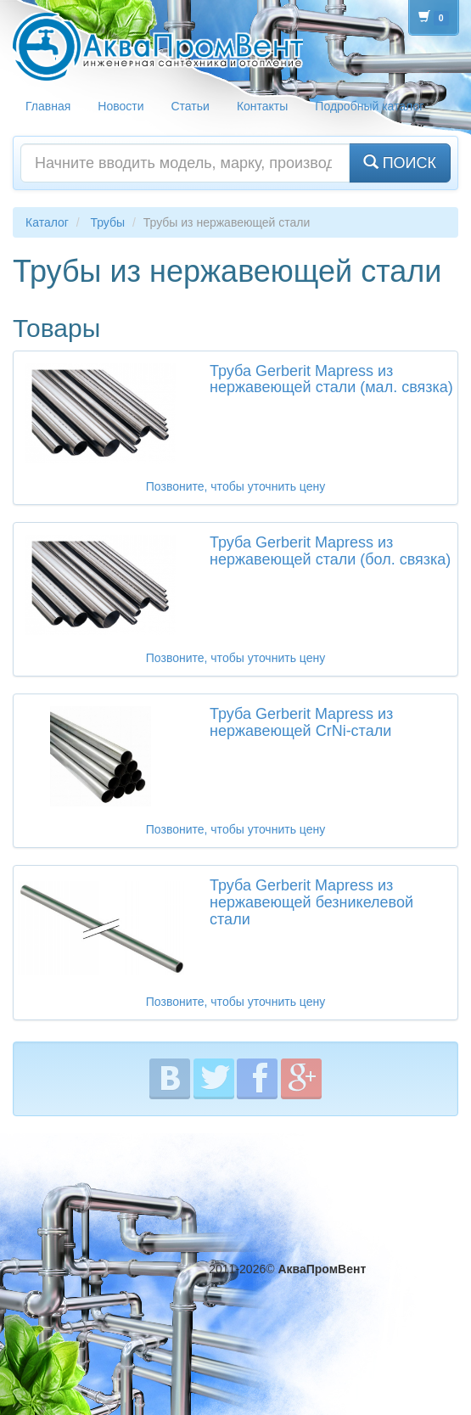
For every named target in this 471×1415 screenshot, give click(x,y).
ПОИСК (399, 162)
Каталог (47, 222)
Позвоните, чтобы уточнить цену (235, 486)
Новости (120, 106)
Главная (47, 106)
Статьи (190, 106)
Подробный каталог (369, 106)
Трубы (107, 222)
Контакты (262, 106)
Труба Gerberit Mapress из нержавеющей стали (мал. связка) (331, 379)
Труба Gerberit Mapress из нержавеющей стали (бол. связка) (330, 551)
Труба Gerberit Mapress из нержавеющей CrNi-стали (301, 722)
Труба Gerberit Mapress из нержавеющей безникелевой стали (311, 902)
